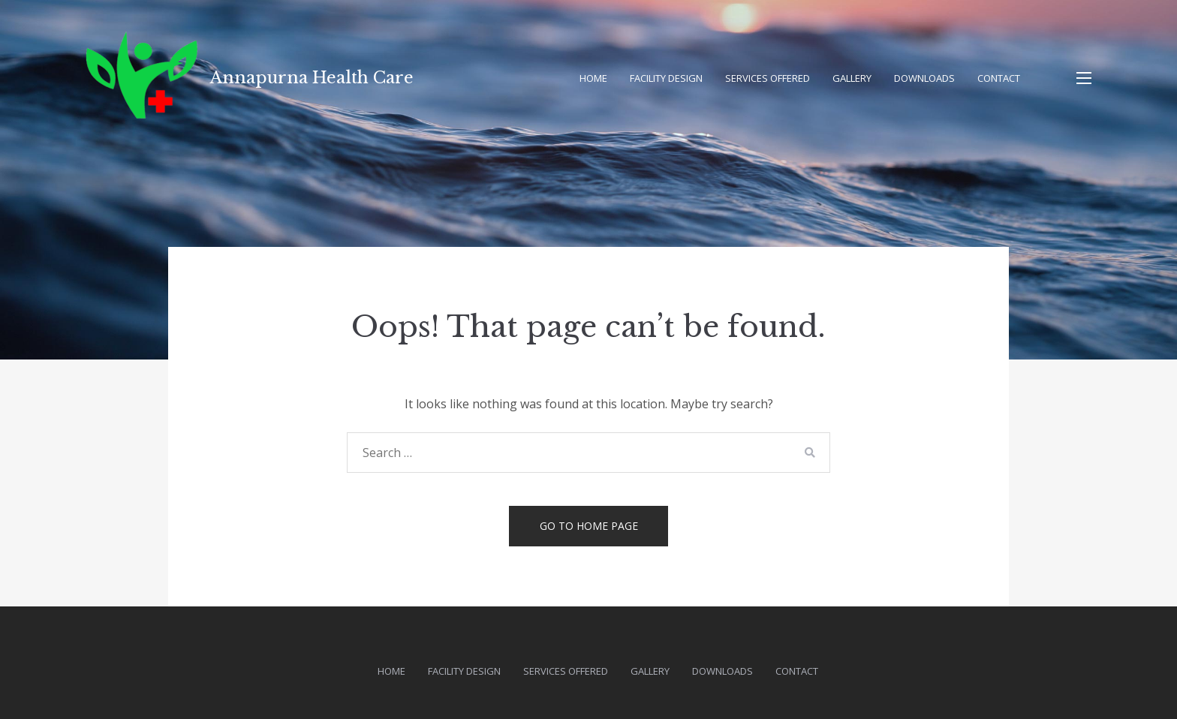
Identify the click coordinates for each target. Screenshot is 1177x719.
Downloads (924, 78)
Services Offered (767, 78)
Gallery (851, 78)
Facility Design (666, 78)
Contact (998, 78)
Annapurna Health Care (312, 78)
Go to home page (589, 526)
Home (593, 78)
